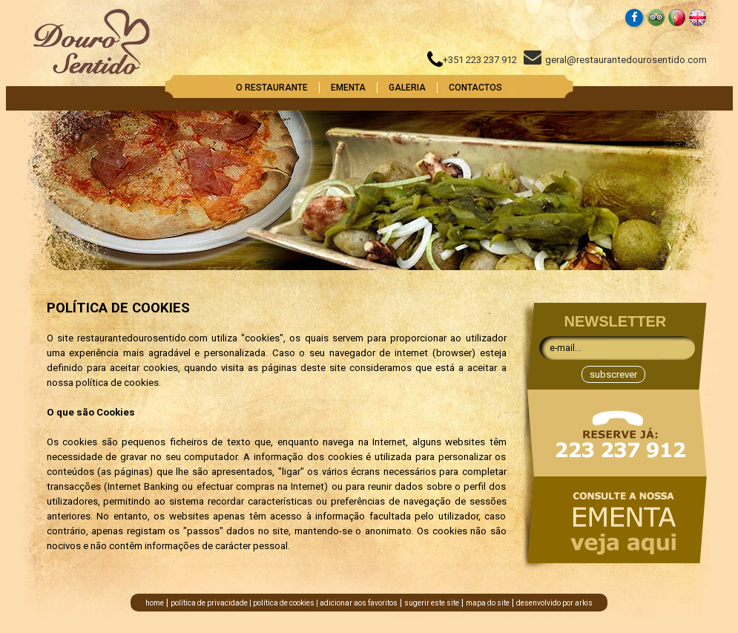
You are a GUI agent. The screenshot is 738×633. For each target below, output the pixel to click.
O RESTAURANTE (272, 87)
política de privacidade (209, 603)
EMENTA (348, 87)
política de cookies (283, 603)
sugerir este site (431, 603)
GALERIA (407, 87)
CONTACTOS (475, 87)
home (154, 603)
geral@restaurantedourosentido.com (615, 59)
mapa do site (488, 603)
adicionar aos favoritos (359, 603)
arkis (584, 603)
